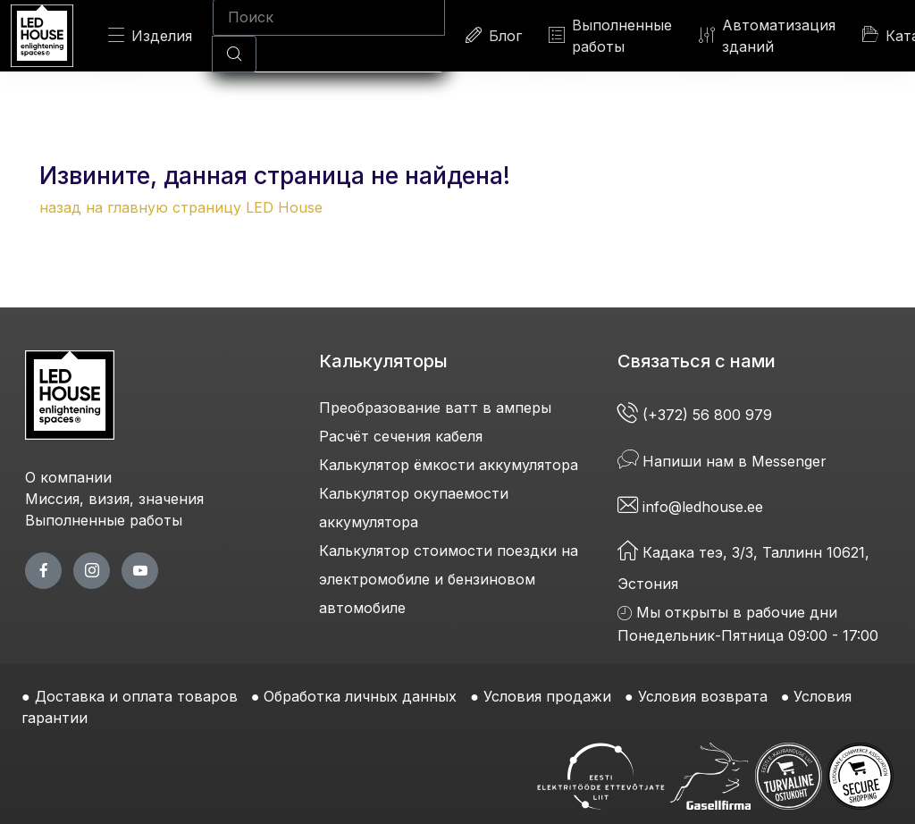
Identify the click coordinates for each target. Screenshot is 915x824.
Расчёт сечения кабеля (401, 436)
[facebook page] (43, 570)
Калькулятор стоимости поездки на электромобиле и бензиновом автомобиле (448, 579)
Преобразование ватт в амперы (435, 407)
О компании (68, 477)
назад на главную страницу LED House (181, 207)
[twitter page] (91, 570)
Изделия (150, 35)
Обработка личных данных (360, 696)
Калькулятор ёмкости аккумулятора (448, 465)
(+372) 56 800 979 (696, 415)
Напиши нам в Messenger (722, 461)
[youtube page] (140, 570)
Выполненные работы (610, 35)
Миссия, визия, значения (114, 499)
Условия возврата (703, 696)
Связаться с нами (696, 361)
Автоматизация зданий (767, 35)
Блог (494, 35)
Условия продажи (547, 696)
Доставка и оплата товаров (136, 696)
